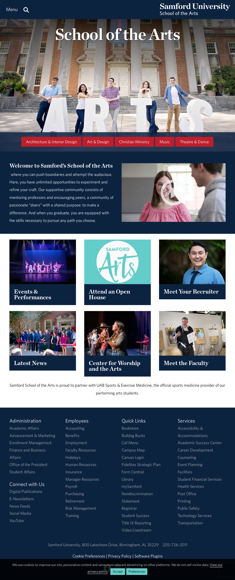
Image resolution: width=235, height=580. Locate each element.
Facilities (185, 471)
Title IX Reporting (136, 523)
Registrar (129, 508)
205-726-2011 (175, 544)
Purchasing (74, 493)
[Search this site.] (26, 9)
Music (164, 141)
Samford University (65, 544)
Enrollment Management (30, 442)
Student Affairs (22, 471)
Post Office (187, 493)
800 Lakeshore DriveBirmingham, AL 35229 (120, 544)
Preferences (137, 571)
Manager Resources (82, 479)
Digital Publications (25, 491)
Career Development (195, 450)
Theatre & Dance (194, 141)
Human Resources (80, 464)
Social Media (20, 513)
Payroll (71, 486)
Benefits (72, 435)
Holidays (73, 457)
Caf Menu (130, 442)
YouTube (16, 520)
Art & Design (98, 141)
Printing (184, 501)
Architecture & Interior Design (51, 141)
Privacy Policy (119, 556)
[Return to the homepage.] (195, 14)
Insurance (73, 471)
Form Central (133, 471)
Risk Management (80, 508)
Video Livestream (136, 530)
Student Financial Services (200, 479)
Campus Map (133, 450)
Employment (76, 442)
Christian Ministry (134, 141)
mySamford (132, 486)
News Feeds (19, 506)
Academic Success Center (200, 442)
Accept (118, 571)
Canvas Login (133, 457)
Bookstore (130, 428)
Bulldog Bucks (133, 435)
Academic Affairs (24, 428)
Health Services (191, 486)
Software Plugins (148, 556)
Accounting (74, 428)
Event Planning (190, 464)
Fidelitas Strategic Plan (141, 464)
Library (128, 479)
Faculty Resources (80, 450)
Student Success (135, 515)
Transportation (190, 523)
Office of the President (28, 464)
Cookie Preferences (89, 556)
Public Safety (189, 508)
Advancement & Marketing (32, 435)
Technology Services (195, 515)
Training (72, 515)
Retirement (74, 501)
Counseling (187, 457)
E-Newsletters (21, 498)
